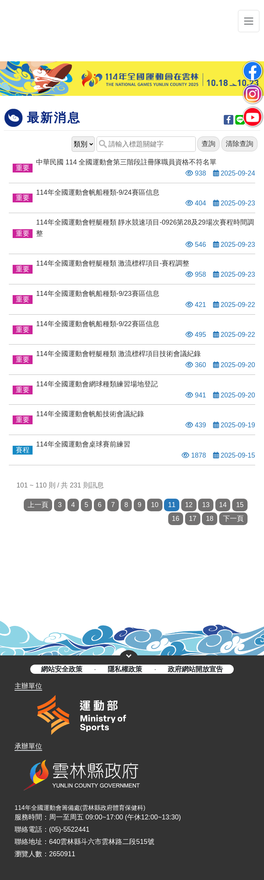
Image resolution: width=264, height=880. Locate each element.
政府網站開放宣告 (195, 669)
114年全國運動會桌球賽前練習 (83, 444)
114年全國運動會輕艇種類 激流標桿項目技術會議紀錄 (118, 354)
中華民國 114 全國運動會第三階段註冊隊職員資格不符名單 (126, 162)
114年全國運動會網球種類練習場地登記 (96, 384)
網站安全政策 (61, 669)
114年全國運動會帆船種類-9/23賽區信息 (97, 293)
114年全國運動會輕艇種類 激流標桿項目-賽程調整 (112, 263)
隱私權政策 (125, 669)
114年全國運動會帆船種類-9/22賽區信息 (97, 324)
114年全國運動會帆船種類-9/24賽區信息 (97, 192)
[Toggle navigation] (248, 21)
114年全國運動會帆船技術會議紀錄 (90, 414)
